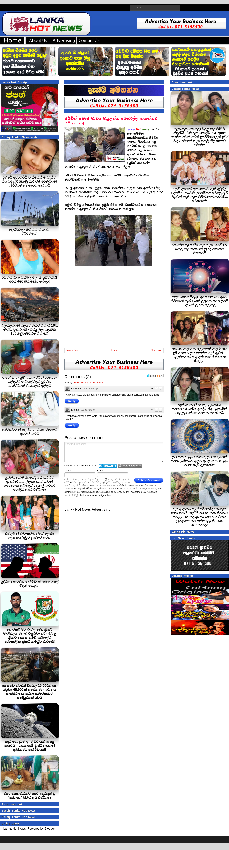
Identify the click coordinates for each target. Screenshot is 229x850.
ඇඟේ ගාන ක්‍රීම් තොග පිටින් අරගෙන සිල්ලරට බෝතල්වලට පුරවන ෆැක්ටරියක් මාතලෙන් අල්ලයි (29, 381)
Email (100, 470)
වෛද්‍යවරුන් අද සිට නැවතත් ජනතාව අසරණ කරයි (29, 431)
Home (114, 350)
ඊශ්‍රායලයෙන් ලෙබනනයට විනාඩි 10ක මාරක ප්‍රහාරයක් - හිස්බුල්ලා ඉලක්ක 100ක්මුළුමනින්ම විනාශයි (29, 329)
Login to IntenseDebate (108, 466)
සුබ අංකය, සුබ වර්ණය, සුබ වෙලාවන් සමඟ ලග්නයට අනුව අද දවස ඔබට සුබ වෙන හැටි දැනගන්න (199, 461)
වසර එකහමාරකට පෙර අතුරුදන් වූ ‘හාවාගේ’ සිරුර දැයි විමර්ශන (29, 796)
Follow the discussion (160, 375)
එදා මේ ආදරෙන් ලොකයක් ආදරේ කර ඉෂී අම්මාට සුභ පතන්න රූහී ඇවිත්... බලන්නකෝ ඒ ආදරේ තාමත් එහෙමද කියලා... (199, 355)
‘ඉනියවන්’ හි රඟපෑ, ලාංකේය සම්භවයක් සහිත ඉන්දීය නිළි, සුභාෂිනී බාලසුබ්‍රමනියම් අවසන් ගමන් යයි (199, 409)
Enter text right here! (113, 452)
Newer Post (72, 350)
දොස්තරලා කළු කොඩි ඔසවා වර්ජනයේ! (29, 231)
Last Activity (96, 382)
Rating (85, 382)
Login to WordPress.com (130, 466)
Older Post (156, 350)
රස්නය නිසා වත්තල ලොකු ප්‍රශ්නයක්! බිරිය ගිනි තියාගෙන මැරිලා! (29, 279)
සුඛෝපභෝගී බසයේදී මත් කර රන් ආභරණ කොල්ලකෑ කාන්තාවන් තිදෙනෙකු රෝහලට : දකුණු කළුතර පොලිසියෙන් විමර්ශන (30, 483)
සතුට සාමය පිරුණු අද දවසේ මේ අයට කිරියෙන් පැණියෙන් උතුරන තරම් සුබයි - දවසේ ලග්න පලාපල (199, 301)
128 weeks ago (91, 389)
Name (67, 470)
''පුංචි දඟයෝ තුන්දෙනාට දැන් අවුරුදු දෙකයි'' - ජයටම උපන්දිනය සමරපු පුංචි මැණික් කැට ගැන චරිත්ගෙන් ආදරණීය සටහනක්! (199, 195)
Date (76, 382)
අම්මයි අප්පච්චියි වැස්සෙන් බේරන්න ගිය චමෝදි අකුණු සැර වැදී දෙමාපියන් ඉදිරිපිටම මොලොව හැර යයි (29, 181)
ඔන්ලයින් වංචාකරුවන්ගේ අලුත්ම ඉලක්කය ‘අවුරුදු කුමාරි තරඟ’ (29, 535)
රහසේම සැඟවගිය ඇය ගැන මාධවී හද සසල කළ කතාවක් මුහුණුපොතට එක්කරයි (199, 249)
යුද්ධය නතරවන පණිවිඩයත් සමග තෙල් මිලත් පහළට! (29, 583)
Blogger (49, 828)
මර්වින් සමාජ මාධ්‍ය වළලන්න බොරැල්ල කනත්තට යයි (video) (110, 120)
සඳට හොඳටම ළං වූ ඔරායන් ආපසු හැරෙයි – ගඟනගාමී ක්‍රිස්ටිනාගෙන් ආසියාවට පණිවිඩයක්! (29, 745)
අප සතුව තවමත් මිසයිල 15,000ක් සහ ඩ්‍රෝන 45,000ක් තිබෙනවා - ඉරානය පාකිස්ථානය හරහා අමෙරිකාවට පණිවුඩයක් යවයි (29, 691)
